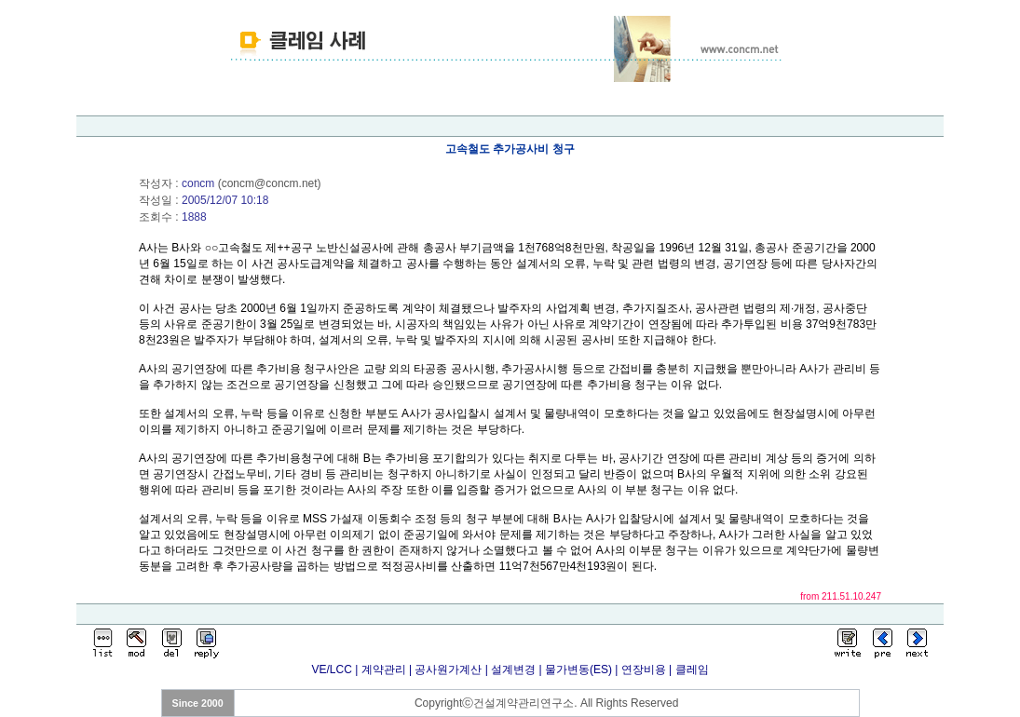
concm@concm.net (270, 183)
